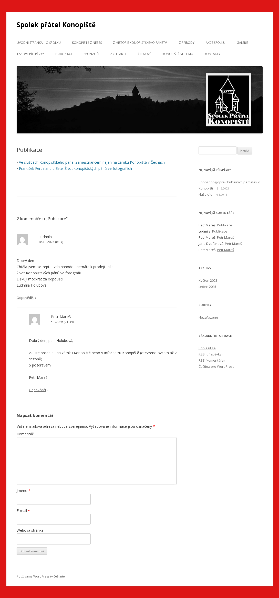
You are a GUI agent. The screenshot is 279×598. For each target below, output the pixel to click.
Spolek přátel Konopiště (56, 24)
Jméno (23, 490)
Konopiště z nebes (87, 42)
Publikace (64, 54)
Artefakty (118, 54)
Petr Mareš (225, 237)
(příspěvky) (210, 354)
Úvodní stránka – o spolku (39, 42)
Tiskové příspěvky (30, 54)
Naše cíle (205, 194)
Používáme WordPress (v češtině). (41, 576)
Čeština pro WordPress (216, 366)
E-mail (23, 510)
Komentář (25, 434)
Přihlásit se (207, 348)
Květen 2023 (208, 280)
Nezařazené (208, 317)
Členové (144, 54)
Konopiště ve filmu (177, 54)
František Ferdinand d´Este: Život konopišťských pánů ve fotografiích (75, 168)
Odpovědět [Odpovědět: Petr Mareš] (37, 389)
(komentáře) (211, 360)
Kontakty (212, 54)
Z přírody (186, 42)
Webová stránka (30, 530)
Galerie (242, 42)
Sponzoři (91, 54)
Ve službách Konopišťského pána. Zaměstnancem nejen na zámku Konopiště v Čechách (92, 162)
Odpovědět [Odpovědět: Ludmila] (25, 297)
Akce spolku (215, 42)
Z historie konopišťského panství (140, 42)
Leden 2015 (207, 286)
